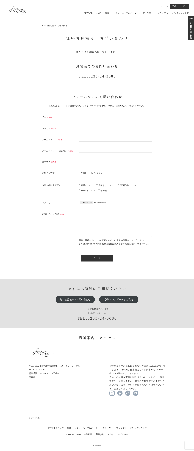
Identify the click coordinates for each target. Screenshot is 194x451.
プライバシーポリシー (117, 434)
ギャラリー (148, 13)
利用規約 (100, 434)
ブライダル (162, 13)
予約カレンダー (179, 6)
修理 (107, 13)
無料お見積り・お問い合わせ (75, 299)
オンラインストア (180, 13)
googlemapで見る (35, 418)
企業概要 (88, 434)
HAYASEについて (92, 13)
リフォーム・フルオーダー (125, 13)
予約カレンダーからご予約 (119, 299)
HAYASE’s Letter (73, 434)
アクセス (164, 6)
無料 (191, 28)
